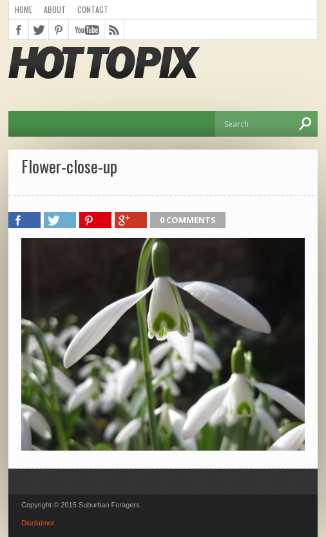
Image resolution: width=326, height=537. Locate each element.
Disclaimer (37, 523)
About (55, 9)
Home (23, 9)
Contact (92, 9)
